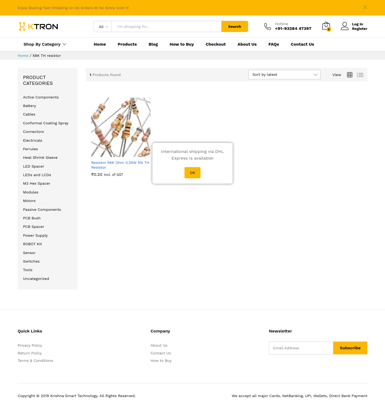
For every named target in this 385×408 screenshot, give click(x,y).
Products (127, 44)
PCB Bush (32, 218)
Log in (352, 24)
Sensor (29, 253)
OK (192, 173)
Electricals (32, 140)
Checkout (216, 44)
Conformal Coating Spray (45, 123)
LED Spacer (33, 166)
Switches (31, 261)
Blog (153, 44)
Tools (27, 270)
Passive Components (42, 209)
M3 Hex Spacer (36, 183)
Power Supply (35, 235)
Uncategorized (36, 278)
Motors (29, 201)
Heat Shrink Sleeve (40, 157)
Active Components (41, 97)
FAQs (273, 44)
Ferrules (30, 149)
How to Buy (182, 44)
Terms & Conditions (35, 360)
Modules (30, 192)
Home (100, 44)
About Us (247, 44)
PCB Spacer (33, 226)
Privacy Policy (30, 345)
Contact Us (302, 44)
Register (359, 28)
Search (234, 26)
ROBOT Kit (32, 244)
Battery (29, 106)
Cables (29, 114)
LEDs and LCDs (37, 175)
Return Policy (30, 353)
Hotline (281, 24)
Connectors (33, 131)
